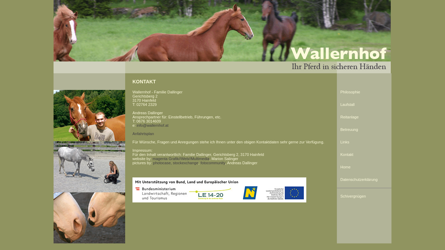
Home (345, 167)
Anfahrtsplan (143, 134)
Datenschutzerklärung (359, 179)
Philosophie (350, 92)
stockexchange (185, 163)
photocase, (162, 163)
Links (344, 142)
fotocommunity (213, 163)
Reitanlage (349, 117)
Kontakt (346, 154)
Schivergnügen (353, 196)
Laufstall (347, 104)
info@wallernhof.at (152, 125)
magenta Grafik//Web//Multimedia (181, 159)
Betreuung (349, 129)
